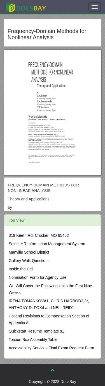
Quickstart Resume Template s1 (36, 331)
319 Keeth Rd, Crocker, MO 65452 (39, 235)
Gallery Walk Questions (29, 260)
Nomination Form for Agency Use (37, 277)
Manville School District (29, 252)
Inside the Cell (21, 269)
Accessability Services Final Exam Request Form (51, 348)
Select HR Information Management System (47, 244)
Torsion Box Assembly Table (33, 339)
